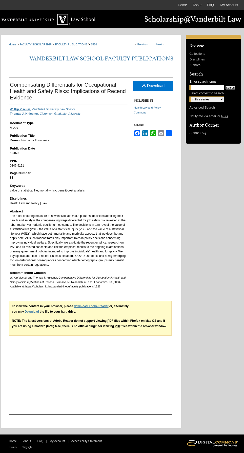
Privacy (13, 447)
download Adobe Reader (91, 306)
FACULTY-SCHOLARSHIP (36, 44)
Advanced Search (202, 107)
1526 (94, 44)
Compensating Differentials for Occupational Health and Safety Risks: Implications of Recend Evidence (68, 91)
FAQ (40, 441)
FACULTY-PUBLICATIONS (71, 44)
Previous (142, 44)
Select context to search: (206, 93)
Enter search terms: (203, 81)
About (27, 441)
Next (159, 44)
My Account (57, 441)
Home (12, 44)
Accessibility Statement (86, 441)
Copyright (27, 447)
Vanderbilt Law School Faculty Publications (101, 59)
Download (153, 86)
